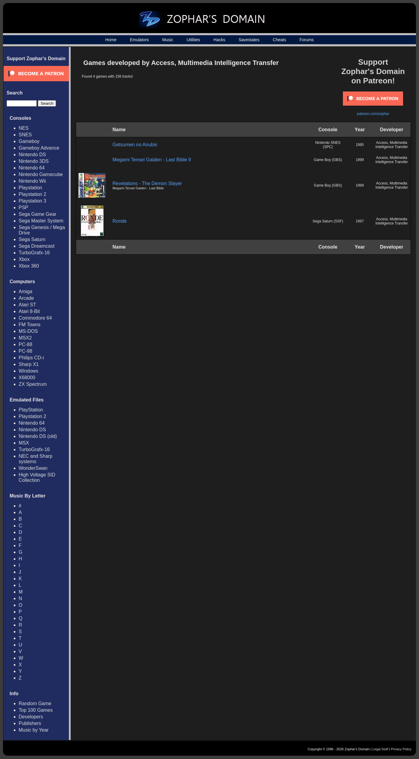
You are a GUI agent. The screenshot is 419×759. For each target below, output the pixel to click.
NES (24, 128)
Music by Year (34, 730)
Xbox (24, 259)
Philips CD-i (31, 357)
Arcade (26, 298)
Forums (307, 39)
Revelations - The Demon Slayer (147, 183)
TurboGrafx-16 (34, 252)
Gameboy (29, 141)
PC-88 (25, 344)
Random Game (35, 703)
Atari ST (27, 304)
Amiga (25, 291)
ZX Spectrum (33, 384)
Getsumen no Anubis (134, 144)
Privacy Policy (401, 749)
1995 (360, 145)
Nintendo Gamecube (41, 174)
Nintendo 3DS (34, 161)
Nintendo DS (32, 154)
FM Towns (30, 324)
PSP (23, 207)
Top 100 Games (36, 710)
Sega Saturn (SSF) (328, 221)
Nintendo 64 (32, 167)
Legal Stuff (380, 749)
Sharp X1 (29, 364)
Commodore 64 (35, 318)
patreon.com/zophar (373, 114)
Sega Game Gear (37, 214)
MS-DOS (28, 331)
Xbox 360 (29, 265)
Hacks (219, 39)
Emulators (139, 39)
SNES (25, 134)
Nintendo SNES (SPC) (327, 145)
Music (167, 39)
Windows (28, 370)
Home (110, 39)
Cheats (279, 39)
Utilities (193, 39)
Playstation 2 (32, 194)
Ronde (119, 221)
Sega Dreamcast (36, 246)
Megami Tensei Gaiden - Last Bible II (151, 159)
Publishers (30, 723)
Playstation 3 (32, 200)
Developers (31, 716)
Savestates (249, 39)
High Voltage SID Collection (37, 477)
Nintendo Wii (32, 181)
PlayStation (31, 409)
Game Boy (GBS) (328, 160)
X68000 (27, 377)
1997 (360, 221)
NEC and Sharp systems (35, 459)
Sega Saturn (32, 239)
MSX (24, 442)
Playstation (30, 187)
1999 (360, 160)
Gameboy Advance (39, 147)
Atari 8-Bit (29, 311)
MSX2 (25, 337)
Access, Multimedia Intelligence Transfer (391, 145)
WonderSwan (33, 468)
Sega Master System (41, 220)
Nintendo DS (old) (38, 436)
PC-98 (25, 351)
